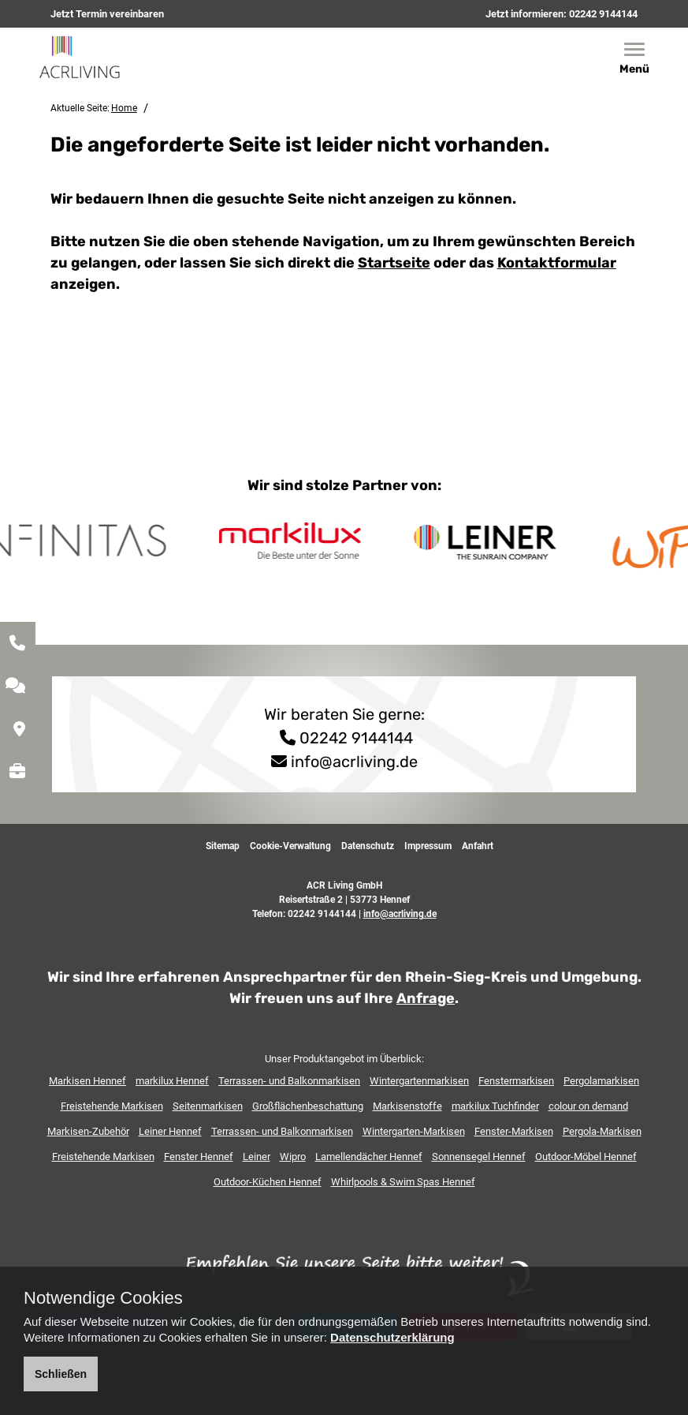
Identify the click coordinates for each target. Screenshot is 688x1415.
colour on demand (588, 1106)
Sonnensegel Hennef (479, 1156)
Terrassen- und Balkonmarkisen (289, 1081)
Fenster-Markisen (513, 1131)
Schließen (61, 1374)
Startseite (394, 262)
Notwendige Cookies (103, 1298)
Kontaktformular (556, 262)
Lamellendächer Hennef (368, 1156)
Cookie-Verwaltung (290, 846)
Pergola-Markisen (602, 1131)
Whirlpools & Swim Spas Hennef (403, 1182)
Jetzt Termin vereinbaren (107, 14)
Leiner (256, 1156)
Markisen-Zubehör (88, 1131)
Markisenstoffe (407, 1106)
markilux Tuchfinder (495, 1106)
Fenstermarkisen (516, 1081)
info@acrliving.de (354, 761)
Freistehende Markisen (112, 1106)
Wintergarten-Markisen (414, 1131)
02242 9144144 (603, 14)
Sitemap (223, 846)
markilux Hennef (172, 1081)
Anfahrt (477, 846)
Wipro (293, 1156)
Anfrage (425, 998)
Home (124, 108)
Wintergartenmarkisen (419, 1081)
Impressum (428, 846)
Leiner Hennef (170, 1131)
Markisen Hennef (87, 1081)
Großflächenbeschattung (307, 1106)
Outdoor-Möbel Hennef (586, 1156)
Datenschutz (367, 846)
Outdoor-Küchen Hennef (268, 1182)
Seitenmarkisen (208, 1106)
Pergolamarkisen (601, 1081)
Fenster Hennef (198, 1156)
